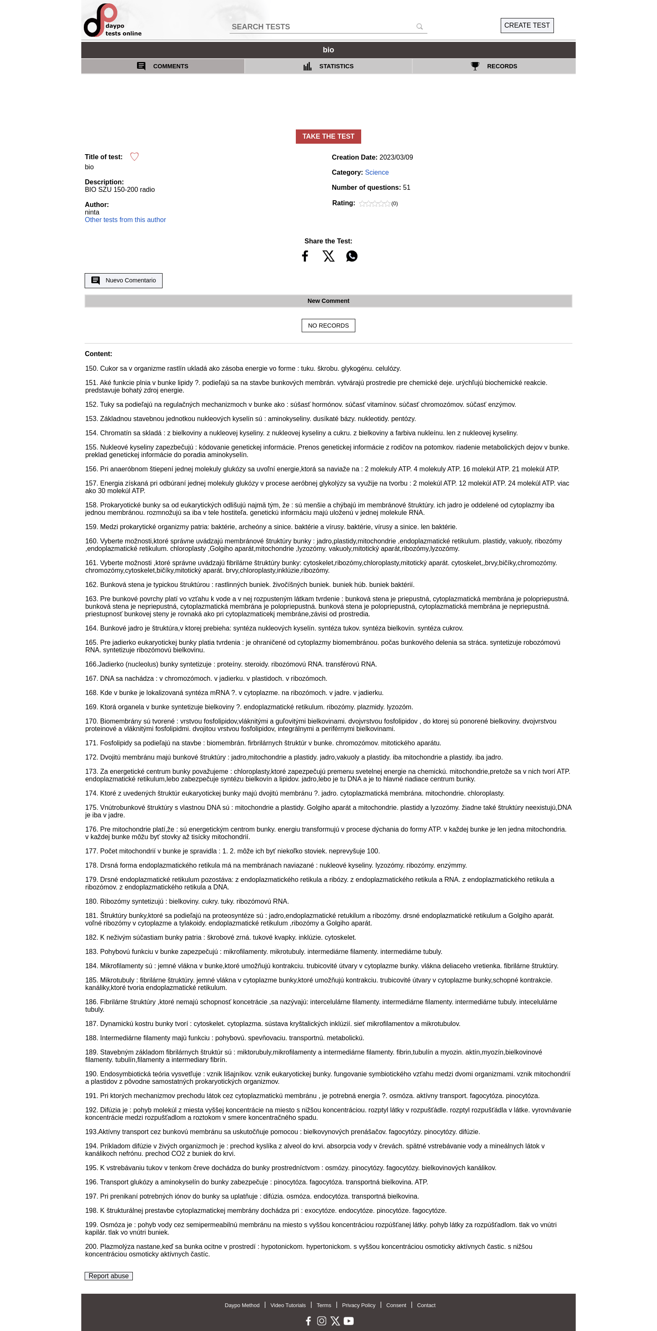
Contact (426, 1305)
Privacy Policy (358, 1305)
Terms (324, 1305)
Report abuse (108, 1275)
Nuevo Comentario (123, 281)
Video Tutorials (288, 1305)
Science (377, 172)
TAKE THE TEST (328, 136)
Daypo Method (242, 1305)
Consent (396, 1305)
